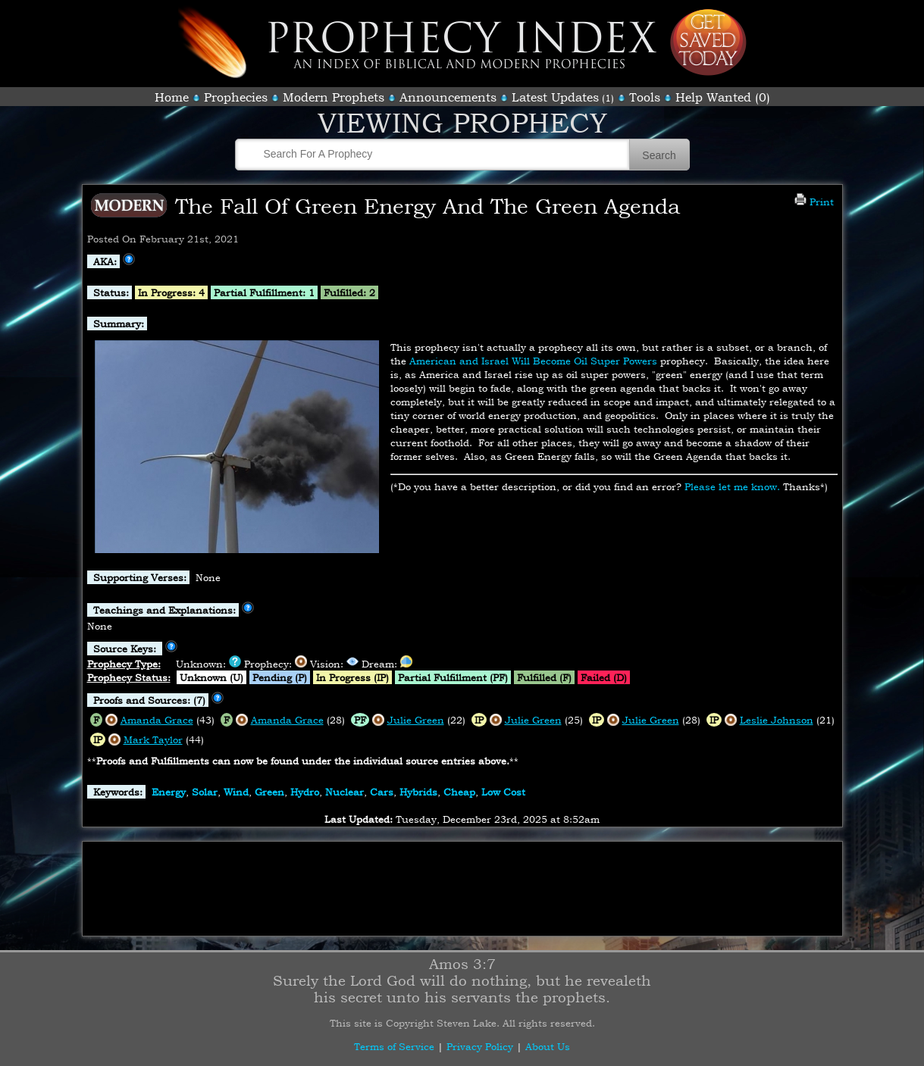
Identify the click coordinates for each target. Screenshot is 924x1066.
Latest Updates (555, 97)
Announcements (447, 97)
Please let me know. (732, 486)
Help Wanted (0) (722, 97)
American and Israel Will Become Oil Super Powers (533, 360)
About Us (547, 1046)
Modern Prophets (333, 97)
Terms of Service (394, 1046)
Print (814, 201)
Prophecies (236, 97)
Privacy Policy (479, 1046)
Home (172, 97)
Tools (644, 97)
